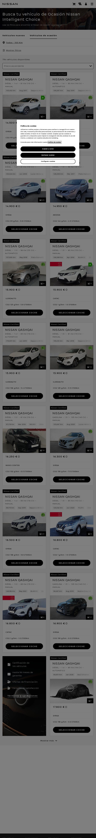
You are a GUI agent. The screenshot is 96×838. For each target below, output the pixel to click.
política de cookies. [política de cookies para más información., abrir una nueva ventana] (54, 142)
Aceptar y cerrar (48, 149)
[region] (48, 143)
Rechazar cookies (48, 155)
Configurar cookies (48, 161)
